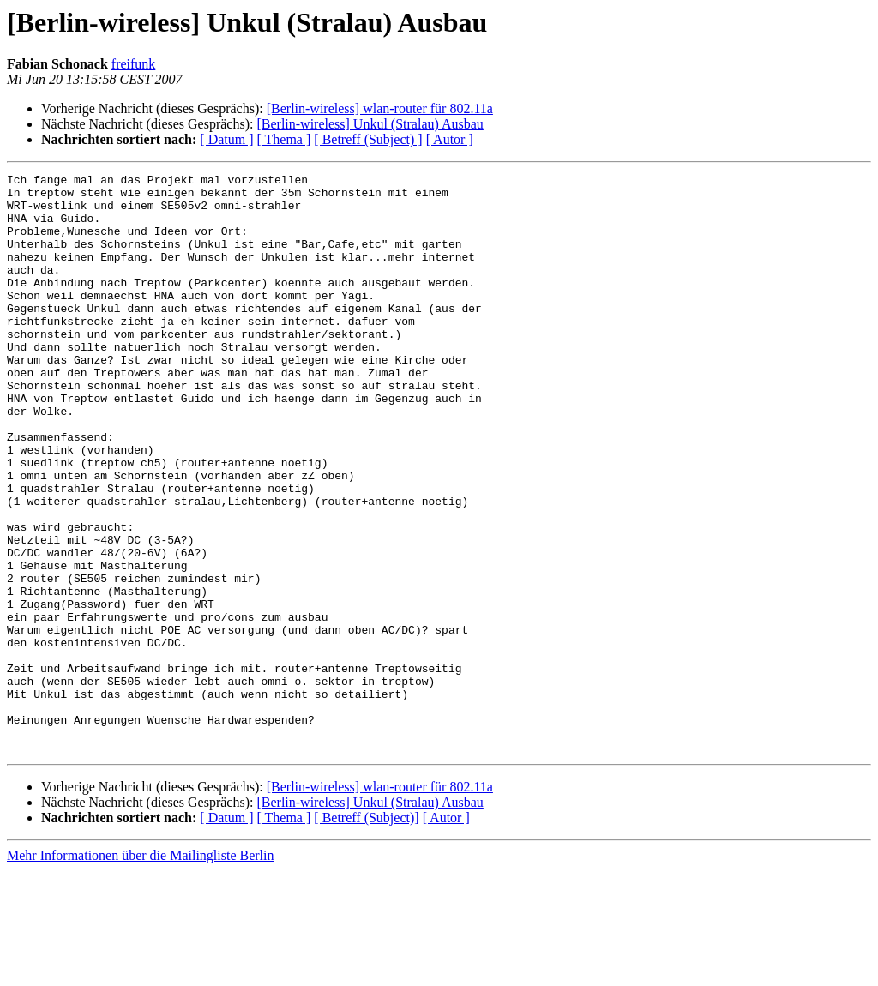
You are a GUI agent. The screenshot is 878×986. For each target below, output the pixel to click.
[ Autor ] (449, 139)
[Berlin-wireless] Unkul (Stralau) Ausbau (369, 124)
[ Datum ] (226, 139)
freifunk (133, 64)
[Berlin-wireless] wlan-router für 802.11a (380, 108)
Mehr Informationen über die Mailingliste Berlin (140, 971)
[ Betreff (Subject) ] (368, 139)
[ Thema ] (284, 139)
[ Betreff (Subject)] (366, 933)
